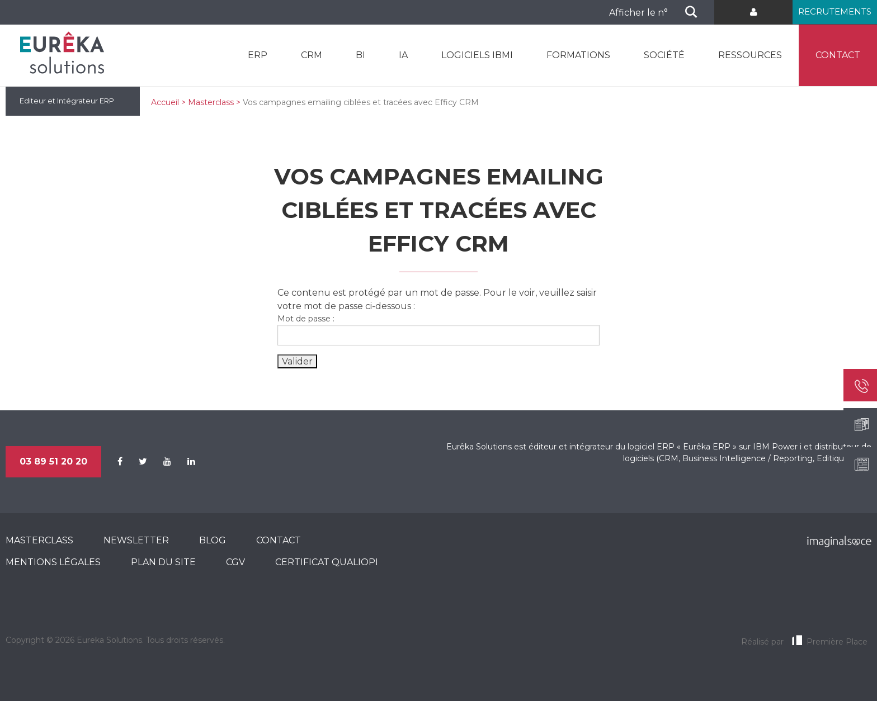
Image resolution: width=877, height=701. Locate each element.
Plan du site (163, 562)
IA (403, 55)
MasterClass (39, 540)
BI (360, 55)
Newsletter (136, 540)
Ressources (750, 55)
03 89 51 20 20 (53, 461)
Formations (578, 55)
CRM (311, 55)
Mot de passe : (438, 329)
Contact (837, 55)
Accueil (165, 102)
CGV (235, 562)
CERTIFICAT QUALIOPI (326, 562)
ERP (257, 55)
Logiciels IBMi (477, 55)
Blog (212, 540)
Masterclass (211, 102)
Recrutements (834, 11)
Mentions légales (53, 562)
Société (664, 55)
